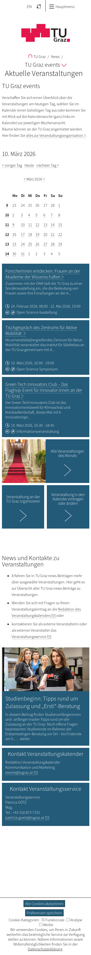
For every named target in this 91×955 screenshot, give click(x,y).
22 (60, 234)
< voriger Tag (12, 165)
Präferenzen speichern (44, 912)
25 (30, 244)
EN (29, 6)
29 (60, 244)
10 (7, 214)
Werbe (46, 924)
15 (60, 224)
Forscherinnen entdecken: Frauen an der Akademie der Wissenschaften (42, 274)
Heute (29, 165)
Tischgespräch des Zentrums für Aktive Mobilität (41, 330)
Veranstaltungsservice (29, 636)
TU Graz (37, 56)
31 (23, 253)
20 (45, 234)
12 (37, 224)
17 (23, 234)
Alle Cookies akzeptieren (44, 903)
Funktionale (53, 919)
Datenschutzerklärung (45, 949)
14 (53, 224)
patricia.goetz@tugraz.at (24, 817)
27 (45, 244)
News (54, 56)
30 (14, 253)
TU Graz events (45, 64)
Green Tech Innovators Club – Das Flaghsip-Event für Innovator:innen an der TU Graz (43, 390)
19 (37, 234)
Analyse (74, 919)
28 (53, 244)
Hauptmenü (61, 6)
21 (53, 234)
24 (23, 244)
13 (45, 224)
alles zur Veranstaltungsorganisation (54, 135)
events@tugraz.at (19, 772)
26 (37, 244)
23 (14, 244)
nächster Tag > (47, 165)
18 (30, 234)
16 (14, 234)
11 (7, 224)
